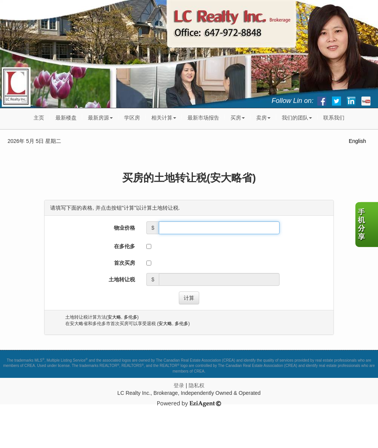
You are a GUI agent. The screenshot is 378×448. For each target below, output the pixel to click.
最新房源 (100, 118)
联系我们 (333, 118)
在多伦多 (124, 246)
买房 (237, 118)
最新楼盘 (66, 118)
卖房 (263, 118)
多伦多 (130, 317)
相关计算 (163, 118)
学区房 (132, 118)
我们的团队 (297, 118)
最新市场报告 (203, 118)
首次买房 (124, 263)
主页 (39, 118)
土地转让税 (122, 279)
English (357, 141)
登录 (179, 385)
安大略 (114, 317)
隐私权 (196, 385)
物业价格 (124, 228)
